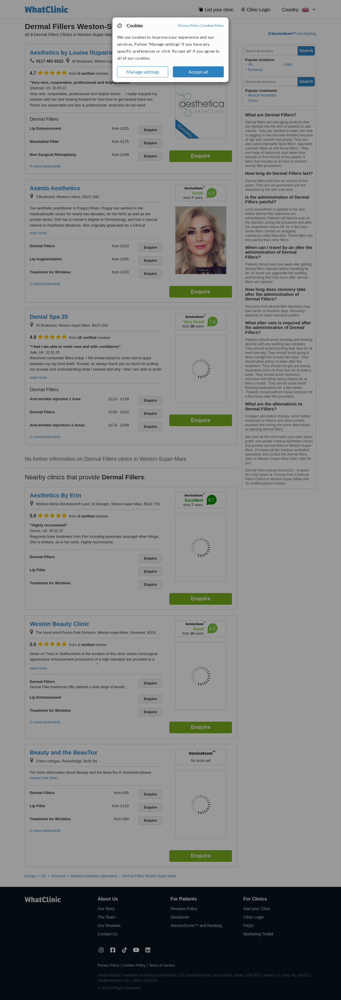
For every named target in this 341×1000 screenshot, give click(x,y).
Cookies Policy (213, 25)
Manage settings (142, 71)
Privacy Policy (188, 25)
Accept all (198, 71)
